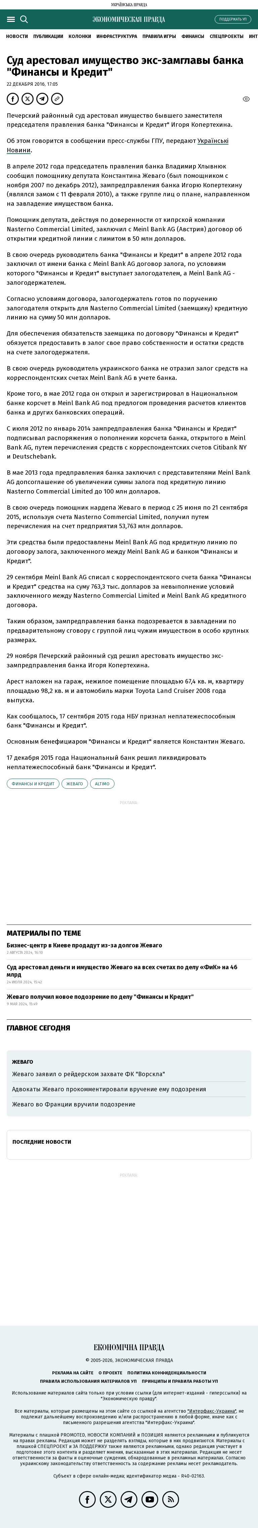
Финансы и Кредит (33, 783)
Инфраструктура (116, 36)
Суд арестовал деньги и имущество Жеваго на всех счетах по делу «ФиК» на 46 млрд (122, 971)
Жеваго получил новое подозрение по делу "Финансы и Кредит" (100, 997)
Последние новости (41, 1142)
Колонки (80, 36)
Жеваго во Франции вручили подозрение (73, 1104)
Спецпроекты (227, 36)
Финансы (192, 36)
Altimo (102, 783)
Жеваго (75, 783)
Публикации (48, 36)
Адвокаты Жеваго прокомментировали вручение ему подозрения (109, 1089)
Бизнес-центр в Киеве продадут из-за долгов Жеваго (84, 945)
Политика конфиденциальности (166, 1372)
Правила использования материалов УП (88, 1381)
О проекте (110, 1372)
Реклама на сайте (72, 1372)
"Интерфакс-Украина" (211, 1411)
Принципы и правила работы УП (180, 1381)
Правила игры (159, 36)
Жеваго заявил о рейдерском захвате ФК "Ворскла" (88, 1074)
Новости (17, 36)
